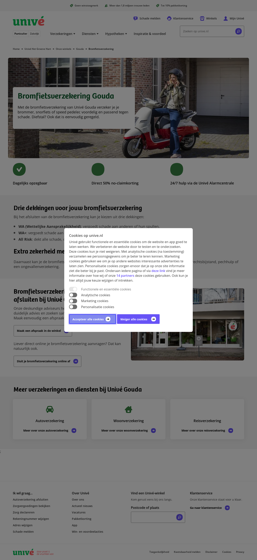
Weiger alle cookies (133, 319)
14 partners (125, 275)
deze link (158, 271)
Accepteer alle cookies (88, 319)
